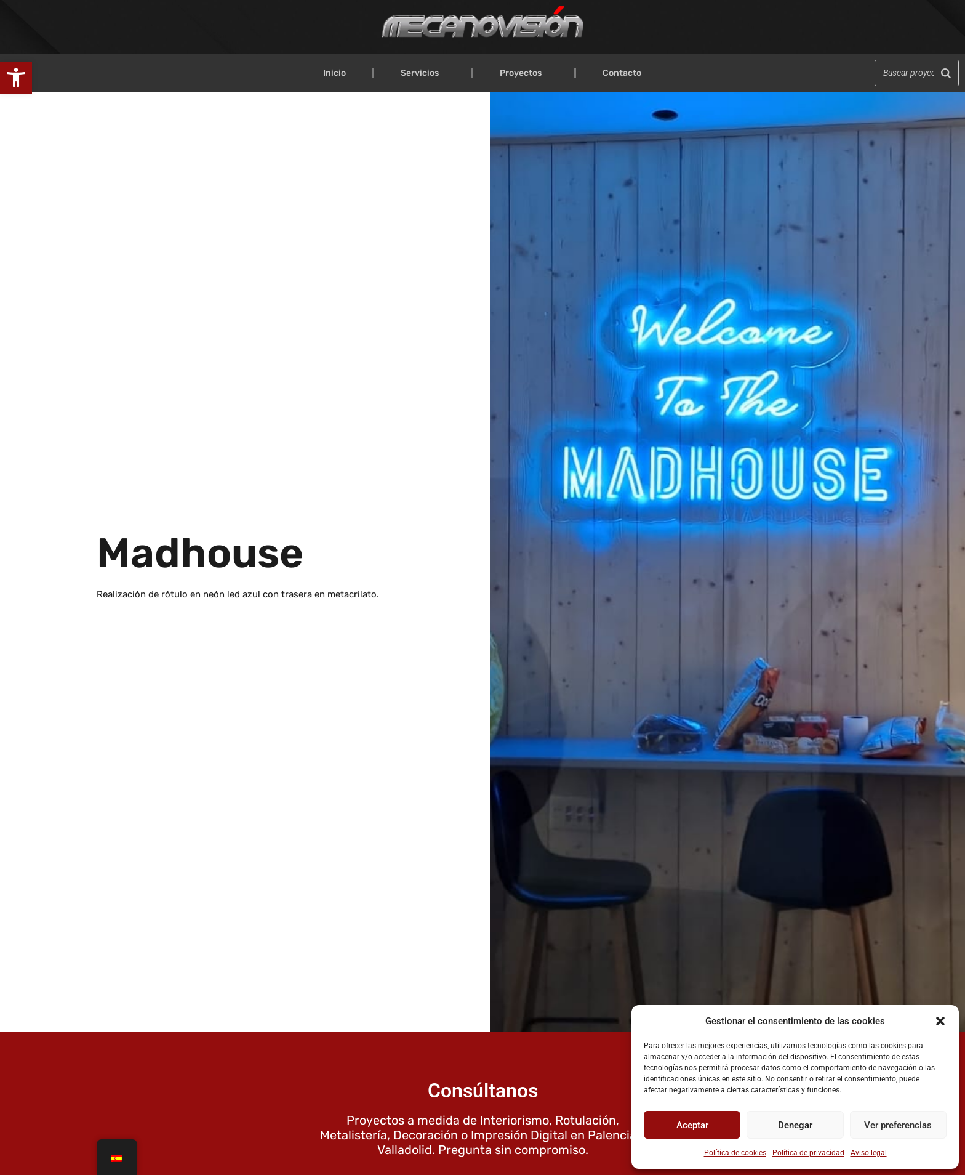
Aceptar (692, 1125)
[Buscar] (946, 73)
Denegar (795, 1125)
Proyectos (524, 73)
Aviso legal (869, 1153)
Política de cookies (735, 1153)
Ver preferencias (898, 1125)
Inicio (334, 73)
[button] (16, 78)
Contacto (622, 73)
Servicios (423, 73)
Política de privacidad (808, 1153)
